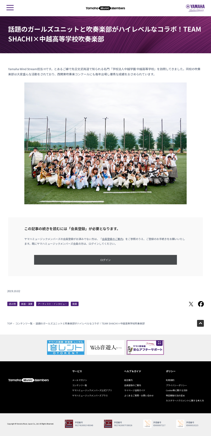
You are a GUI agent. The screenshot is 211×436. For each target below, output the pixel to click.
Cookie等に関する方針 (176, 390)
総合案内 (128, 380)
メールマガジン (79, 380)
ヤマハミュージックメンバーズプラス (90, 395)
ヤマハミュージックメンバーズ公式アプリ (92, 390)
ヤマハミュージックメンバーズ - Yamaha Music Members (105, 8)
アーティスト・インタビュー (52, 303)
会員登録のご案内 (112, 239)
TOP (9, 323)
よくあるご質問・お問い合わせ (139, 395)
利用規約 (170, 380)
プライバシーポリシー (176, 385)
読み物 (12, 303)
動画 (74, 303)
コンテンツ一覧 (23, 323)
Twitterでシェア (191, 304)
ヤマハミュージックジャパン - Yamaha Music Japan (195, 8)
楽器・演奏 (26, 303)
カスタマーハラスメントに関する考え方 (185, 400)
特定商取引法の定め (175, 395)
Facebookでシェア (201, 304)
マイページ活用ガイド (134, 390)
